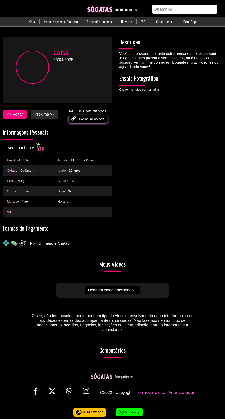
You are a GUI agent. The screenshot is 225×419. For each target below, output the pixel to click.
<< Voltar (15, 114)
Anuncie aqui (181, 392)
